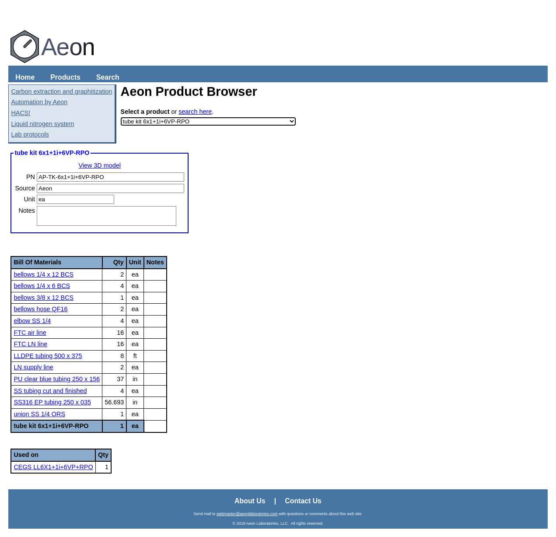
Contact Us (303, 501)
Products (65, 77)
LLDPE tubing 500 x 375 (48, 355)
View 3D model (99, 165)
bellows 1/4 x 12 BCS (43, 274)
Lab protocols (30, 134)
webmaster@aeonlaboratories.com (247, 514)
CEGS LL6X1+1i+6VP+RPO (53, 466)
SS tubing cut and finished (50, 390)
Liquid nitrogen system (42, 123)
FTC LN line (30, 343)
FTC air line (30, 332)
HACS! (20, 112)
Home (25, 77)
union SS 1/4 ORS (39, 414)
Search (107, 77)
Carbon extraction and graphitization (61, 91)
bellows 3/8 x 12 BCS (43, 297)
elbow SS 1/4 (32, 320)
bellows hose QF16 (40, 308)
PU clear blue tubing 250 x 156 (57, 379)
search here (195, 111)
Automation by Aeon (39, 101)
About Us (249, 501)
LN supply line (33, 367)
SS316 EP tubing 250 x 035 (52, 402)
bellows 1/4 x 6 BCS (42, 285)
